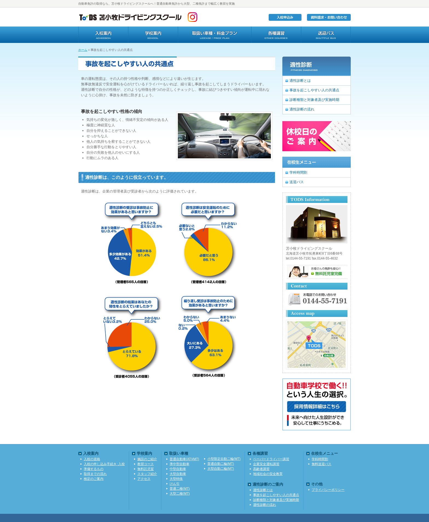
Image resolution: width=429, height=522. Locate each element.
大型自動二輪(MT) (220, 469)
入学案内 (103, 35)
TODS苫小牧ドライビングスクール (130, 17)
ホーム (82, 49)
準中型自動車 (179, 464)
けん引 (174, 484)
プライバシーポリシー (328, 490)
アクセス (143, 479)
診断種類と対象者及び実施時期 (314, 100)
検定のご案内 (93, 479)
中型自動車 (178, 469)
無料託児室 (145, 469)
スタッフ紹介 (147, 474)
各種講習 (276, 35)
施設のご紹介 (147, 459)
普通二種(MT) (180, 489)
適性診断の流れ (301, 109)
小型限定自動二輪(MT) (223, 459)
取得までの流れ (95, 474)
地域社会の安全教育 (268, 474)
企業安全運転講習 (266, 464)
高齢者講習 (261, 469)
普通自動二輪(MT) (220, 464)
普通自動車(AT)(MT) (184, 459)
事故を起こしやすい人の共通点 (314, 90)
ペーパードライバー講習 (271, 459)
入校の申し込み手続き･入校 (104, 464)
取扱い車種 (214, 35)
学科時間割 (298, 172)
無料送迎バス (321, 464)
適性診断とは (300, 80)
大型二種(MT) (180, 493)
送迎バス (326, 35)
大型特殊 (176, 479)
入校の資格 (92, 459)
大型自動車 (178, 474)
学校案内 (153, 35)
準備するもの (93, 469)
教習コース (145, 464)
